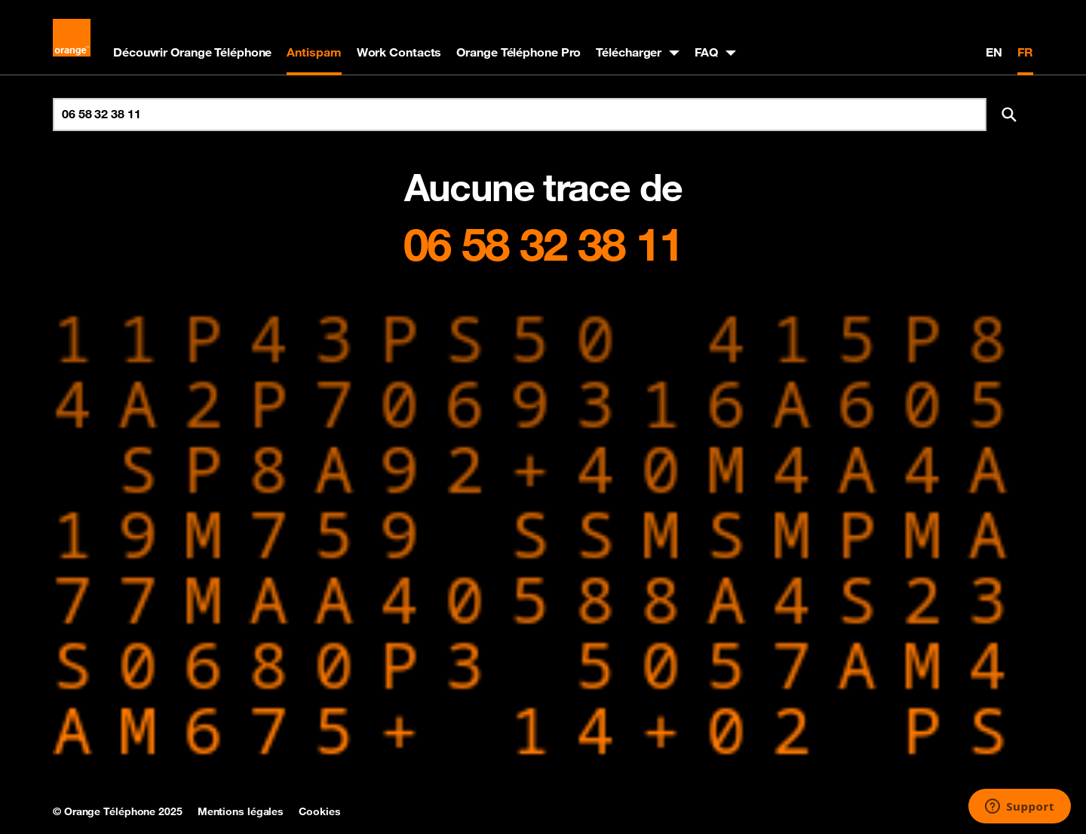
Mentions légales (241, 811)
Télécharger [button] (628, 52)
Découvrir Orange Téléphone (192, 52)
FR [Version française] (1025, 52)
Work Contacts (399, 52)
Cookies (319, 811)
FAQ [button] (706, 52)
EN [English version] (994, 52)
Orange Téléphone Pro (518, 52)
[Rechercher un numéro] (519, 114)
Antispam (314, 52)
